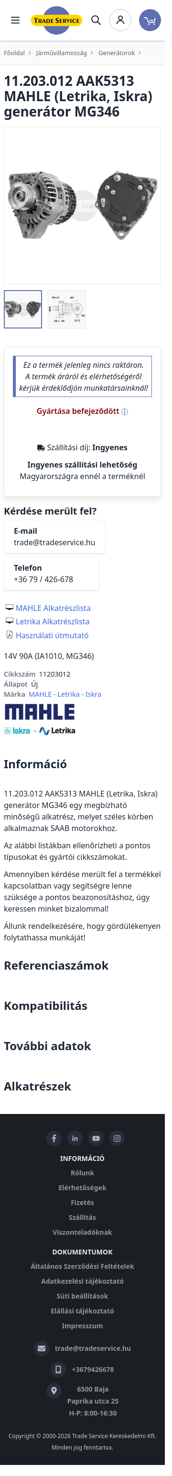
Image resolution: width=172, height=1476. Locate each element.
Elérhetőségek (82, 1187)
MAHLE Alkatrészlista (53, 608)
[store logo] (57, 20)
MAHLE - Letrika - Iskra (65, 694)
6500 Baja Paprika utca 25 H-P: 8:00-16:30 (93, 1400)
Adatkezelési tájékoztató (82, 1281)
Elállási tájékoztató (82, 1310)
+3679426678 (93, 1369)
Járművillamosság (61, 52)
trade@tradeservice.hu (55, 542)
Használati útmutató (52, 635)
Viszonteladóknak (82, 1232)
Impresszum (82, 1325)
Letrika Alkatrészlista (52, 621)
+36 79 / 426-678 (43, 579)
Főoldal (14, 52)
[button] (23, 309)
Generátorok (116, 52)
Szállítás (82, 1217)
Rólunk (82, 1172)
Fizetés (82, 1202)
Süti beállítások (82, 1295)
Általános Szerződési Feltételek (82, 1266)
